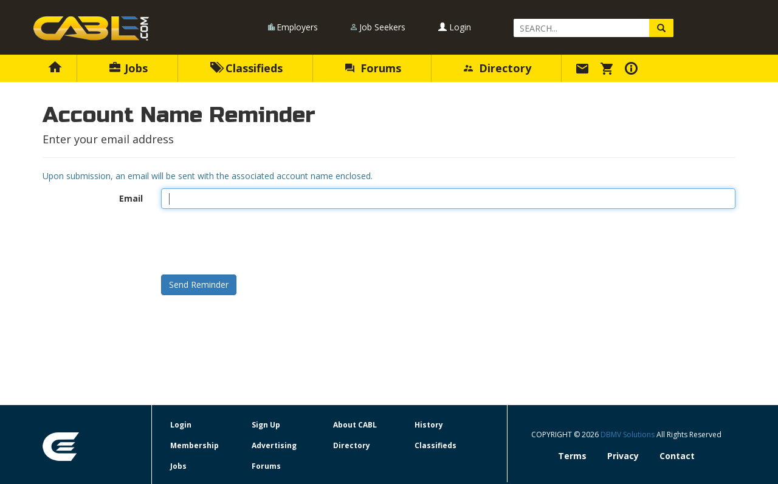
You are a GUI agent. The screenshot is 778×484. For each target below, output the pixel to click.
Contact (677, 456)
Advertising (274, 445)
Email (131, 198)
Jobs (128, 68)
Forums (373, 68)
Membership (194, 445)
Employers (297, 27)
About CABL (355, 425)
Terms (572, 456)
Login (454, 27)
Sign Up (266, 425)
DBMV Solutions (628, 434)
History (429, 425)
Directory (497, 68)
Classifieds (246, 68)
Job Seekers (382, 27)
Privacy (623, 456)
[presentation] (253, 241)
